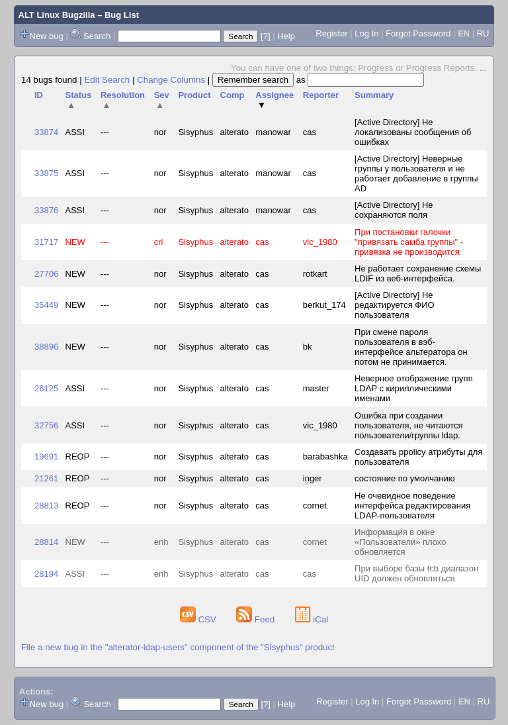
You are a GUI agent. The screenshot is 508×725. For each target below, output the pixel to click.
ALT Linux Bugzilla (57, 15)
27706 (46, 274)
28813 (46, 505)
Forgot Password (418, 33)
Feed (256, 619)
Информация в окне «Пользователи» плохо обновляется (400, 542)
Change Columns (171, 80)
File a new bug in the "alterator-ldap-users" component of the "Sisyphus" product (178, 647)
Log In (366, 33)
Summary (374, 95)
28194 (46, 574)
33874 (46, 132)
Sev (161, 100)
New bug (47, 36)
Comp (232, 95)
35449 (46, 305)
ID (38, 95)
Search (96, 36)
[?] (265, 36)
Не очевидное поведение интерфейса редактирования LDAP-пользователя (412, 505)
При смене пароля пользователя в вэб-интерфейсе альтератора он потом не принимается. (411, 347)
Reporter (321, 95)
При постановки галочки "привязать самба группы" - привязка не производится (409, 242)
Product (194, 95)
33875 (46, 173)
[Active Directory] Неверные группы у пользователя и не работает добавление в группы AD (416, 173)
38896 (46, 347)
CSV (199, 619)
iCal (312, 619)
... (483, 68)
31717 (46, 242)
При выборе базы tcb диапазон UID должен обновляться (416, 573)
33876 (46, 210)
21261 (46, 478)
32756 (46, 425)
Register (331, 33)
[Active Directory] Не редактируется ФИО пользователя (395, 305)
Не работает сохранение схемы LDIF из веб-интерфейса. (418, 273)
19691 (46, 456)
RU (483, 33)
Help (286, 36)
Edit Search (107, 80)
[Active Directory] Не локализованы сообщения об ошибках (413, 132)
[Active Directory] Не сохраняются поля (394, 210)
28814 (46, 542)
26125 (46, 388)
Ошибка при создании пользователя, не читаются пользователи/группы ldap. (408, 425)
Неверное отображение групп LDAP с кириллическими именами (414, 388)
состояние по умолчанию (404, 478)
